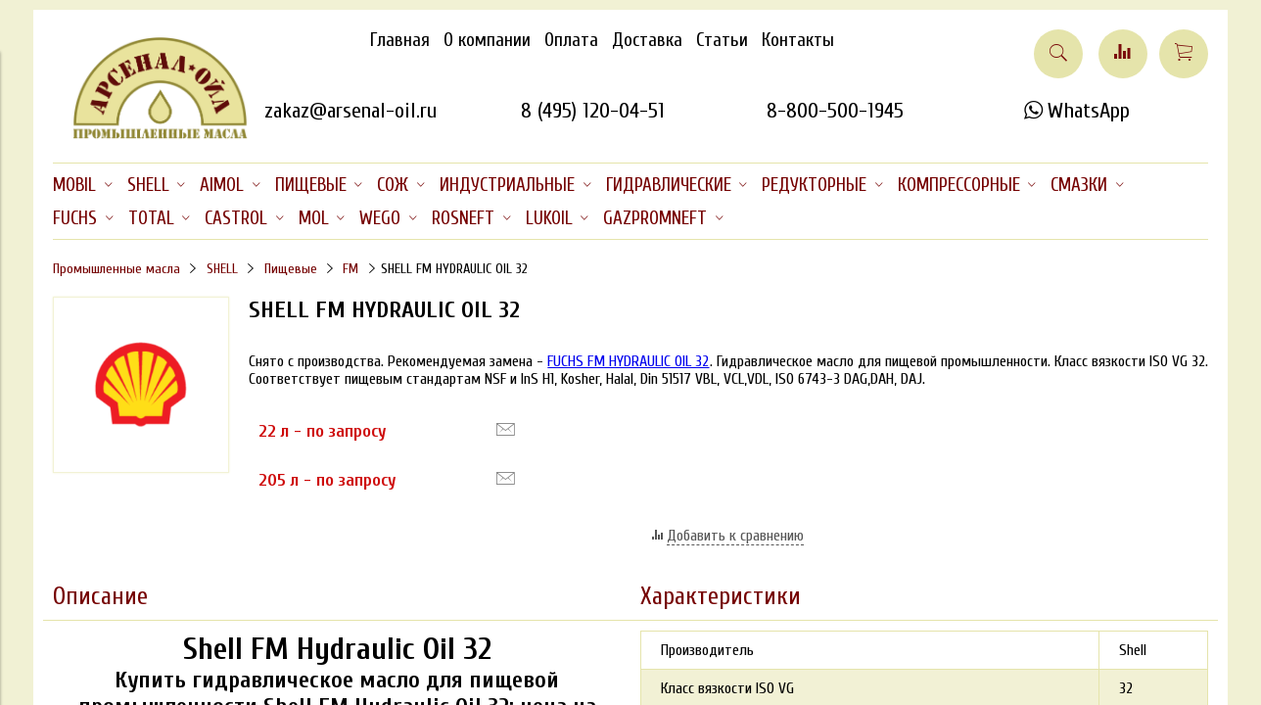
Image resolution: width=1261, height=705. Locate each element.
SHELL (222, 268)
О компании (487, 40)
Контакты (798, 40)
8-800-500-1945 (835, 110)
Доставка (647, 40)
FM (350, 268)
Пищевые (290, 268)
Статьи (722, 40)
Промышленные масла (116, 268)
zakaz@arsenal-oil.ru (350, 110)
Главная (400, 40)
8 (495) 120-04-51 (593, 110)
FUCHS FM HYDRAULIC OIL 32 (628, 361)
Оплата (571, 40)
